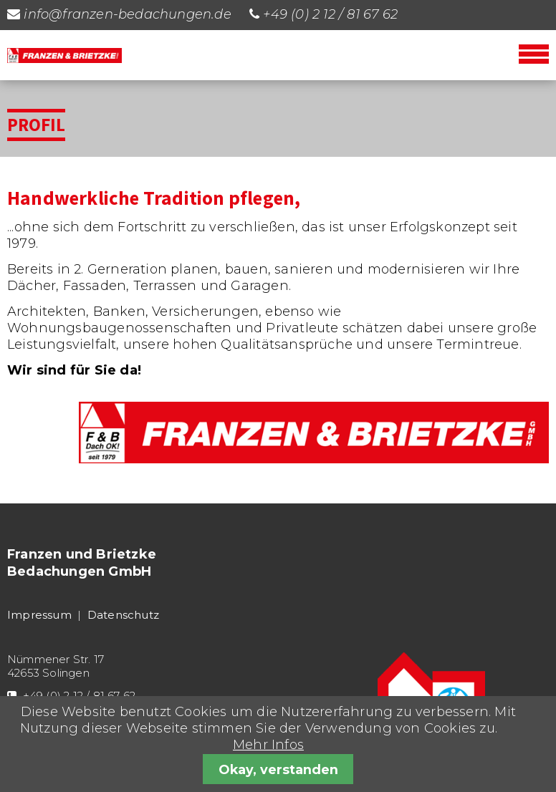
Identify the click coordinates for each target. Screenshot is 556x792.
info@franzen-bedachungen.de (127, 14)
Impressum (39, 615)
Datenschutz (123, 615)
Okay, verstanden (278, 769)
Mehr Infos (268, 745)
